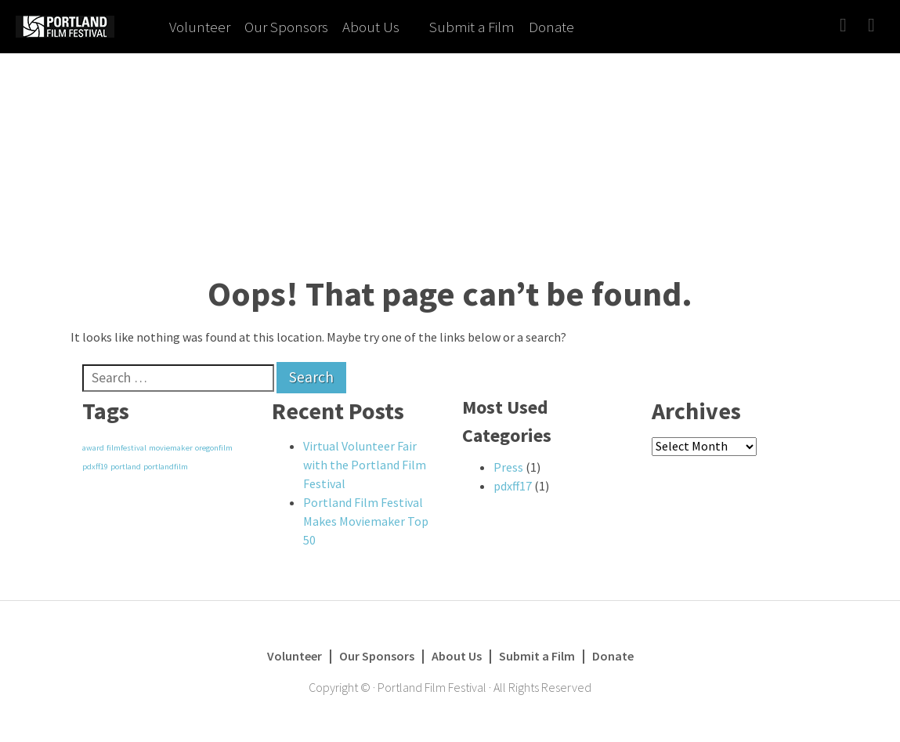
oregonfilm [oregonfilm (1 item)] (214, 448)
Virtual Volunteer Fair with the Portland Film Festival (364, 464)
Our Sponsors (286, 26)
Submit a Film (472, 26)
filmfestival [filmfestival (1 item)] (126, 448)
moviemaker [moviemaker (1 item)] (171, 448)
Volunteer (199, 26)
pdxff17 (512, 486)
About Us (370, 26)
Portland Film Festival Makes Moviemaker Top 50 (365, 521)
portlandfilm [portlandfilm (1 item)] (165, 466)
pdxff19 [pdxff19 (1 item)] (95, 466)
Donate (551, 26)
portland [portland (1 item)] (125, 466)
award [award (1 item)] (93, 448)
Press (508, 467)
